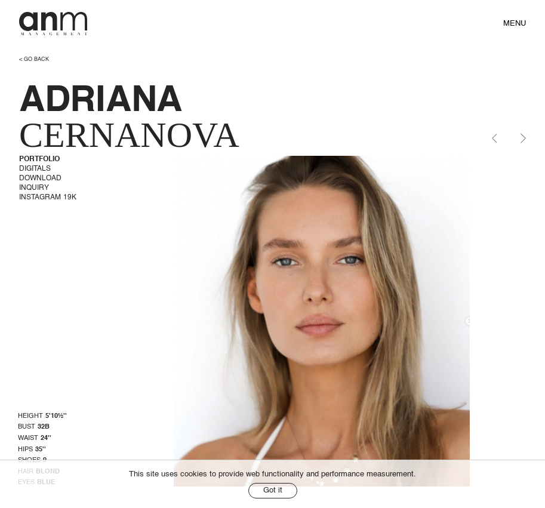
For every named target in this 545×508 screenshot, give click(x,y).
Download (40, 178)
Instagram (47, 197)
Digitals (35, 169)
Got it (272, 490)
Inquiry (34, 188)
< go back (34, 59)
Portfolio (39, 159)
